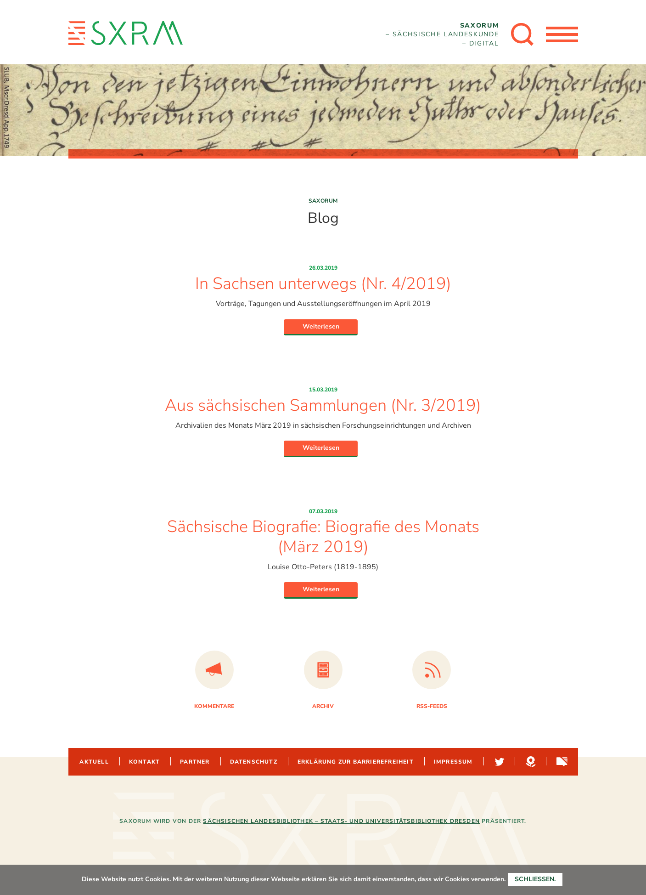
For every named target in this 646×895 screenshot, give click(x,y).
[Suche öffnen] (522, 34)
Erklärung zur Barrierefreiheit (356, 761)
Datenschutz (253, 761)
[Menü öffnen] (562, 34)
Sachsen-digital (561, 762)
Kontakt (144, 761)
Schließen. (535, 879)
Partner (194, 761)
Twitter (498, 762)
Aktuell (93, 761)
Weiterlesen (321, 326)
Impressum (453, 761)
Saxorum (323, 200)
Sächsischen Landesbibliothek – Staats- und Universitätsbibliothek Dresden (341, 821)
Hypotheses (529, 762)
